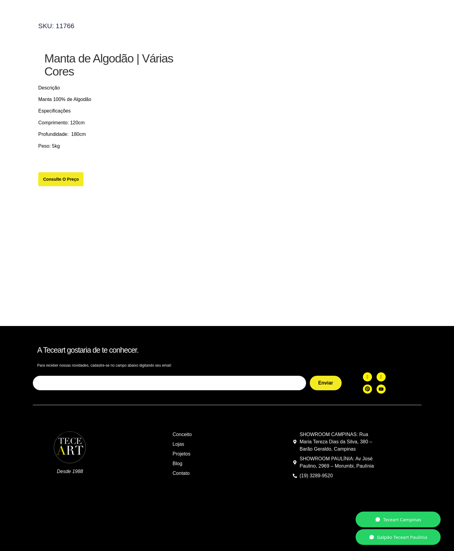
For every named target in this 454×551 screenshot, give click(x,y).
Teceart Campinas (398, 519)
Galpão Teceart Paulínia (398, 537)
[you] (381, 384)
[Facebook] (367, 372)
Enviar (325, 378)
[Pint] (367, 384)
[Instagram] (381, 372)
